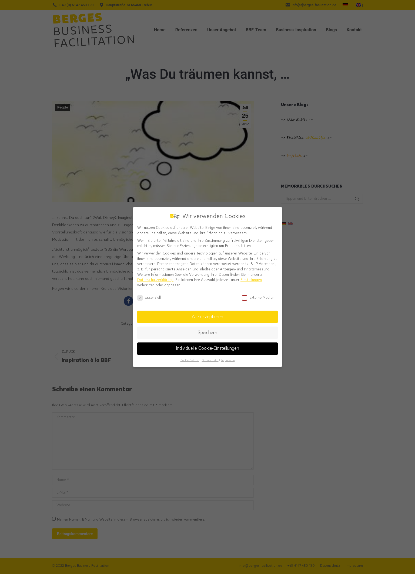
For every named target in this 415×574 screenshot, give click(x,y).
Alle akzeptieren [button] (207, 313)
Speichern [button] (207, 329)
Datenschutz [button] (210, 357)
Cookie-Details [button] (189, 357)
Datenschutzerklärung (155, 276)
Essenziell (149, 294)
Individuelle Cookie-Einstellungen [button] (207, 345)
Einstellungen (251, 276)
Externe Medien (258, 294)
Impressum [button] (228, 357)
